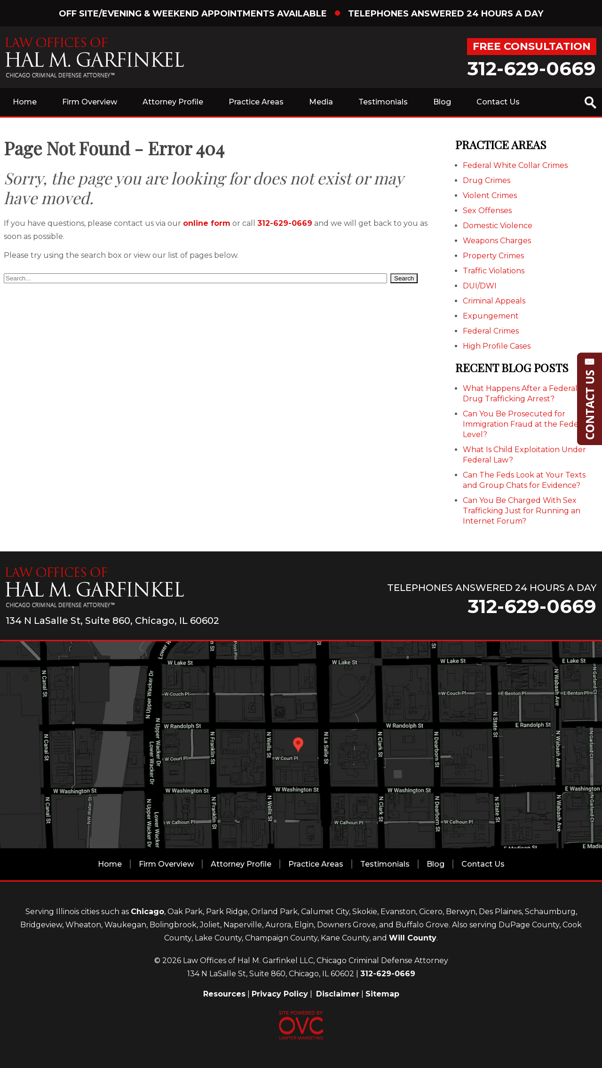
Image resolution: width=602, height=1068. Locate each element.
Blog (442, 101)
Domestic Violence (497, 225)
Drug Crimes (486, 180)
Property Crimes (493, 255)
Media (321, 101)
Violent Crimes (490, 195)
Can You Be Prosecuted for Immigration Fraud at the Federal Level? (525, 424)
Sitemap (382, 993)
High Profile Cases (497, 346)
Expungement (491, 315)
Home (25, 101)
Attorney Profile (173, 101)
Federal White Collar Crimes (515, 165)
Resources (224, 993)
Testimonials (383, 101)
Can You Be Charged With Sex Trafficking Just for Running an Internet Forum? (521, 511)
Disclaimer (337, 993)
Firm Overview (89, 101)
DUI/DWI (480, 285)
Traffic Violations (493, 270)
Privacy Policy (280, 993)
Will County (412, 937)
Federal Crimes (491, 331)
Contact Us (498, 101)
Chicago (147, 911)
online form (206, 223)
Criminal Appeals (494, 300)
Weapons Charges (497, 240)
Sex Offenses (487, 210)
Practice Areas (256, 101)
